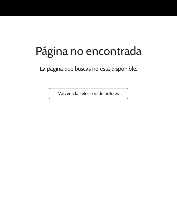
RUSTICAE (86, 8)
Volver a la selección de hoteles (88, 93)
